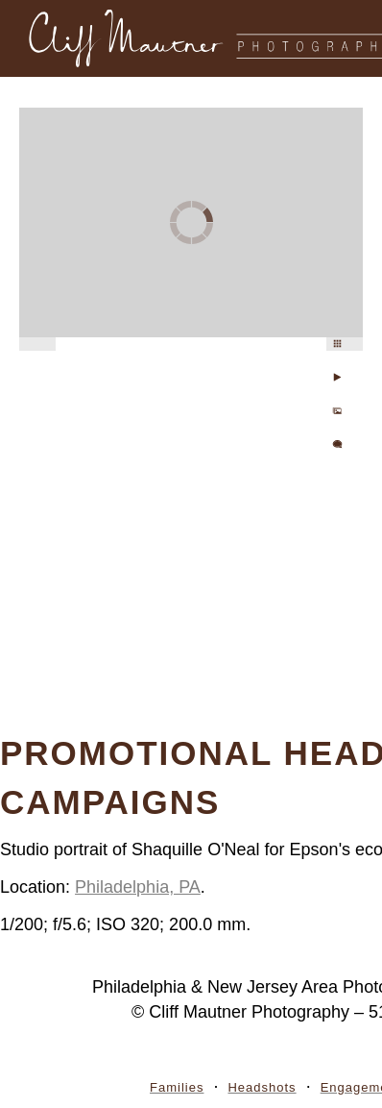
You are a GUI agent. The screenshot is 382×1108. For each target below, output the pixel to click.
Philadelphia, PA (138, 887)
